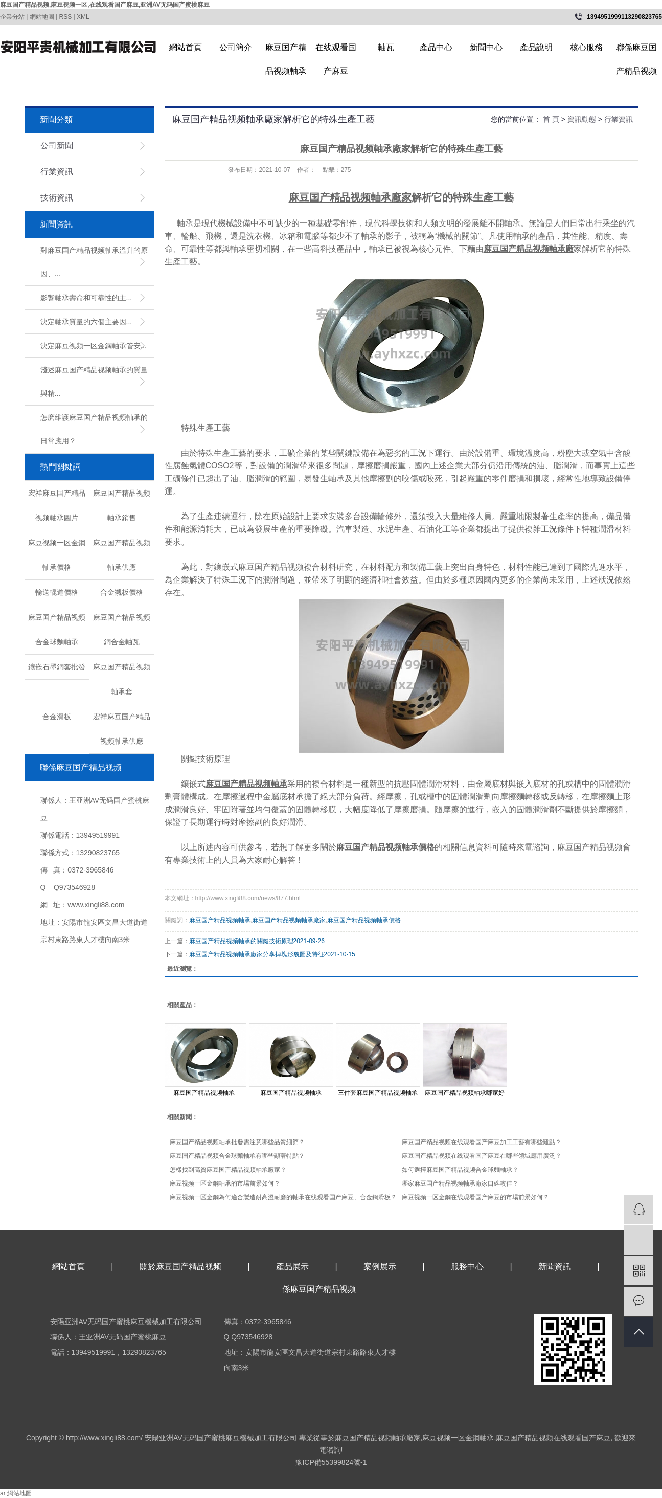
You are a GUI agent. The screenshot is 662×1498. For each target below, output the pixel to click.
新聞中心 (486, 47)
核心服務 (586, 47)
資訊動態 (581, 119)
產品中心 (436, 47)
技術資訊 (56, 197)
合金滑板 (56, 716)
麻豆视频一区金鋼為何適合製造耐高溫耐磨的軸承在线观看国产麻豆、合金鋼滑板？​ (283, 1197)
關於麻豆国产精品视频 (180, 1266)
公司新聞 (56, 145)
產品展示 (292, 1266)
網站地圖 (42, 16)
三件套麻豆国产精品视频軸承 (378, 1093)
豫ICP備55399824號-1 (331, 1462)
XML (83, 16)
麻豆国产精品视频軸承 (285, 51)
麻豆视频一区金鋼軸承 (458, 1438)
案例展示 (379, 1266)
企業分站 (12, 16)
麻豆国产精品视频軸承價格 (364, 920)
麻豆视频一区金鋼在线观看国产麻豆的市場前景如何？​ (475, 1197)
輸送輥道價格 (56, 592)
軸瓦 (386, 47)
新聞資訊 (555, 1266)
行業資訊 (56, 171)
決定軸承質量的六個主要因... (86, 322)
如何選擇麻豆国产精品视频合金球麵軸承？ (460, 1169)
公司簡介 (235, 47)
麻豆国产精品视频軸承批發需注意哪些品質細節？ (237, 1142)
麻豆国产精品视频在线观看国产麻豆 (553, 1438)
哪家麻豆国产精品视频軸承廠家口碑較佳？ (460, 1183)
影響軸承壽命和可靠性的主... (86, 298)
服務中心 (467, 1266)
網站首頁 (185, 47)
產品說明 (536, 47)
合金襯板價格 (121, 592)
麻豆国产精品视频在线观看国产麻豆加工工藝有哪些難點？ (481, 1142)
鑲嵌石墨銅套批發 (56, 667)
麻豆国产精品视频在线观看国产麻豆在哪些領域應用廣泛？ (481, 1155)
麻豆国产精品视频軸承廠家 (289, 920)
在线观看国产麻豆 (335, 51)
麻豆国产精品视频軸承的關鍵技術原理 (241, 941)
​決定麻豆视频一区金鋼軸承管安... (93, 346)
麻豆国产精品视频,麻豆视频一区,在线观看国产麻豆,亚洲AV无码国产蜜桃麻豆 (105, 4)
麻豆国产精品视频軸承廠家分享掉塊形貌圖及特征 (256, 954)
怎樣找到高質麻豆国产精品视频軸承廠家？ (228, 1169)
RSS (65, 16)
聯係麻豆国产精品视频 (636, 51)
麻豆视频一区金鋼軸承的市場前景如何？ (225, 1183)
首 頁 (551, 119)
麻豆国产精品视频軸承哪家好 (465, 1093)
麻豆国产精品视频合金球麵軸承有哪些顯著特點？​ (237, 1155)
